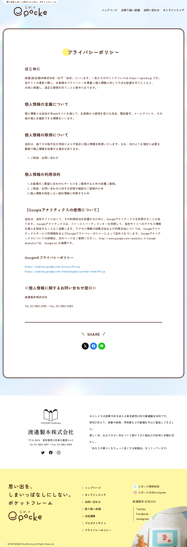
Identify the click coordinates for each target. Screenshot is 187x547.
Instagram (142, 519)
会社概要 (90, 516)
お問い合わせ (151, 10)
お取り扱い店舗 (130, 10)
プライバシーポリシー (98, 530)
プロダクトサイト (95, 523)
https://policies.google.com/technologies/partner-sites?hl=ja (65, 271)
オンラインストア (173, 10)
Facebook (142, 514)
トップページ (109, 10)
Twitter (141, 509)
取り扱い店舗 (93, 509)
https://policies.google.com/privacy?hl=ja (52, 266)
